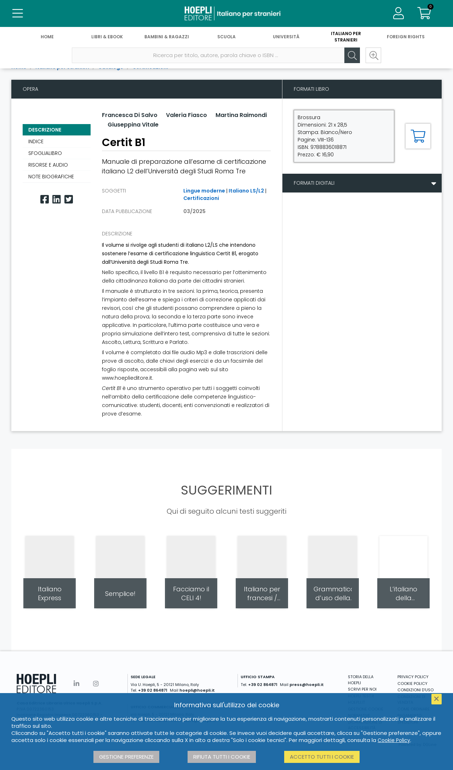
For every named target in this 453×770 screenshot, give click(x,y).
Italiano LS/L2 (246, 190)
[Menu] (17, 14)
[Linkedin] (56, 199)
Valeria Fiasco (186, 115)
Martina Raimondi (241, 115)
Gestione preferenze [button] (126, 756)
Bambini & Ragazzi (166, 38)
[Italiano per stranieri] (226, 14)
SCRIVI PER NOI (362, 689)
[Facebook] (44, 199)
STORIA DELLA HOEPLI (360, 680)
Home (47, 38)
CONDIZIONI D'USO (415, 690)
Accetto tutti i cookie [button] (322, 756)
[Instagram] (96, 683)
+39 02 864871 (152, 690)
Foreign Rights (406, 38)
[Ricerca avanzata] (371, 57)
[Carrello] (424, 14)
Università (286, 38)
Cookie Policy (394, 740)
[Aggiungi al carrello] (418, 136)
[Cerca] (350, 57)
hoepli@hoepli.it (197, 690)
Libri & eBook (107, 38)
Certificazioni (201, 198)
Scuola (226, 38)
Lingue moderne (204, 190)
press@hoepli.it (306, 684)
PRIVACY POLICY (413, 677)
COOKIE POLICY (412, 683)
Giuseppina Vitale (133, 125)
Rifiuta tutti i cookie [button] (221, 756)
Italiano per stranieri (346, 38)
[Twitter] (68, 199)
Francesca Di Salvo (129, 115)
